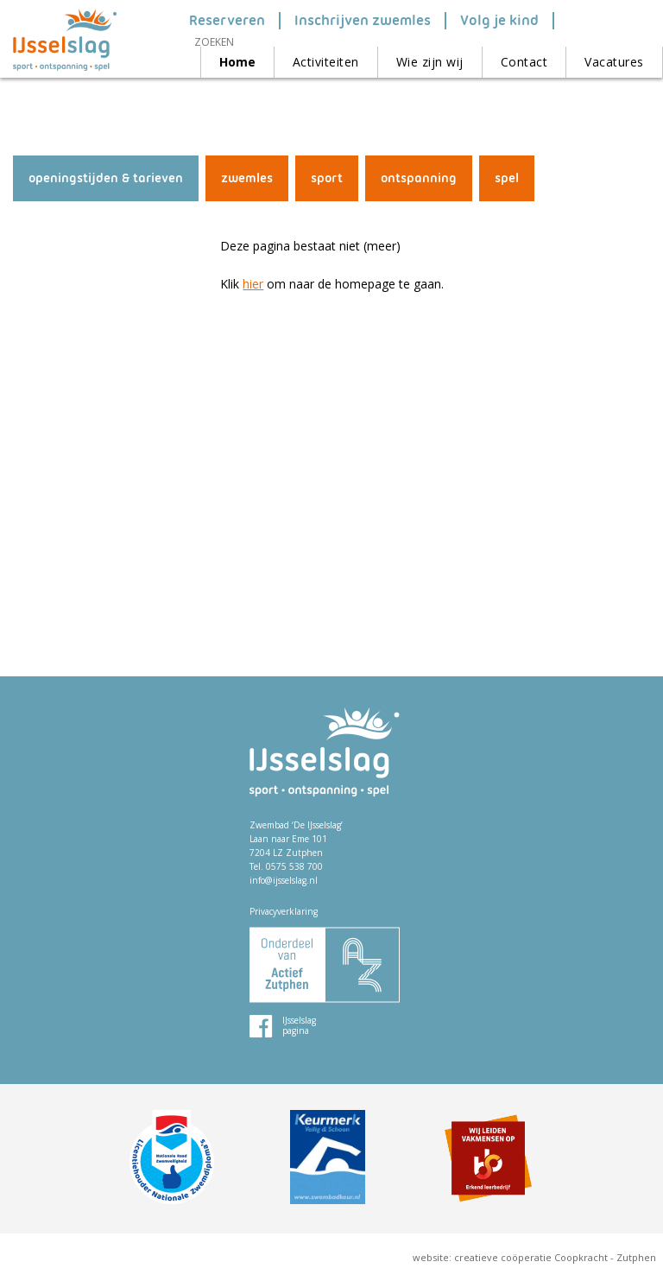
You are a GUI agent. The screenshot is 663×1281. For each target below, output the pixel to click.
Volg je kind (499, 20)
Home (237, 62)
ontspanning (419, 178)
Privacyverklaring (283, 911)
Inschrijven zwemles (362, 20)
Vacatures (614, 62)
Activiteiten (326, 62)
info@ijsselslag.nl (283, 880)
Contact (524, 62)
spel (507, 178)
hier (253, 284)
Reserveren (227, 20)
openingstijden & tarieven (105, 178)
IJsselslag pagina (299, 1025)
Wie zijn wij (430, 62)
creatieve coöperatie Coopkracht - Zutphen (555, 1257)
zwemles (247, 178)
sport (327, 178)
